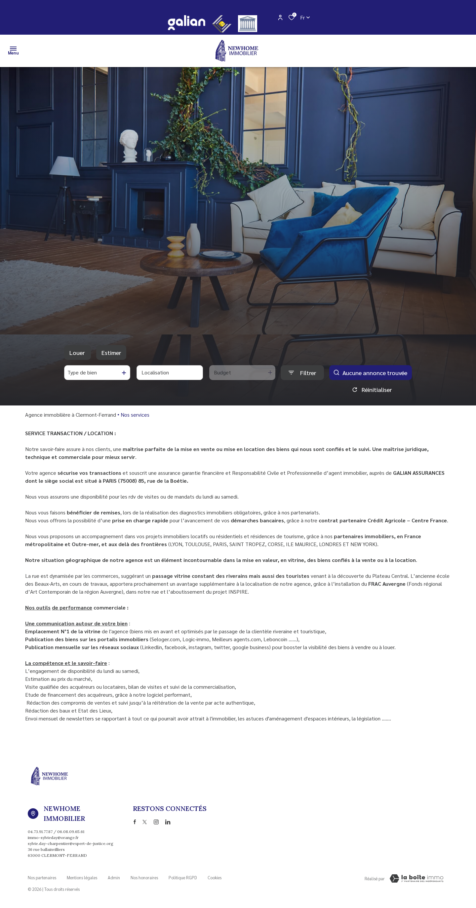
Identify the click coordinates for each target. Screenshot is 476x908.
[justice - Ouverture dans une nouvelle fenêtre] (247, 23)
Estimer (111, 352)
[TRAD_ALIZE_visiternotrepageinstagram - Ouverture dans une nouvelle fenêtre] (156, 822)
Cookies (214, 877)
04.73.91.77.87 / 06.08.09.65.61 (56, 831)
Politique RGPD (183, 877)
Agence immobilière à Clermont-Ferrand (70, 414)
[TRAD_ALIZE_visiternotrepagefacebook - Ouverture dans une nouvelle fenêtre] (135, 822)
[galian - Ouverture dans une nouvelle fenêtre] (186, 22)
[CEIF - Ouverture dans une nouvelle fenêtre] (221, 24)
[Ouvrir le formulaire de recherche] (302, 372)
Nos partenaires (42, 877)
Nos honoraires (144, 877)
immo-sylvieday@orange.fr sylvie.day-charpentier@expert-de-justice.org (70, 840)
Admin (114, 877)
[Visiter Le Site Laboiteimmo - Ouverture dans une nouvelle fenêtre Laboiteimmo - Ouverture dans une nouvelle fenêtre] (416, 878)
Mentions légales (82, 877)
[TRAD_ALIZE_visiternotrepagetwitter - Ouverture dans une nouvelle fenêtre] (144, 822)
